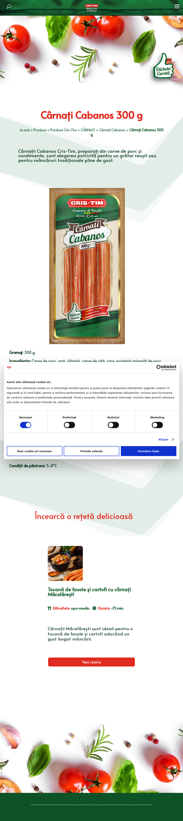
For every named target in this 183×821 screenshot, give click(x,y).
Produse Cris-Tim (63, 129)
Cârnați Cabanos (112, 129)
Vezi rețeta (91, 662)
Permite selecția (91, 451)
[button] (177, 6)
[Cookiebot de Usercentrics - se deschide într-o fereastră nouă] (159, 368)
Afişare (163, 439)
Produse (40, 129)
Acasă (25, 129)
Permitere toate (148, 451)
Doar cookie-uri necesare (34, 451)
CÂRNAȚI (88, 129)
